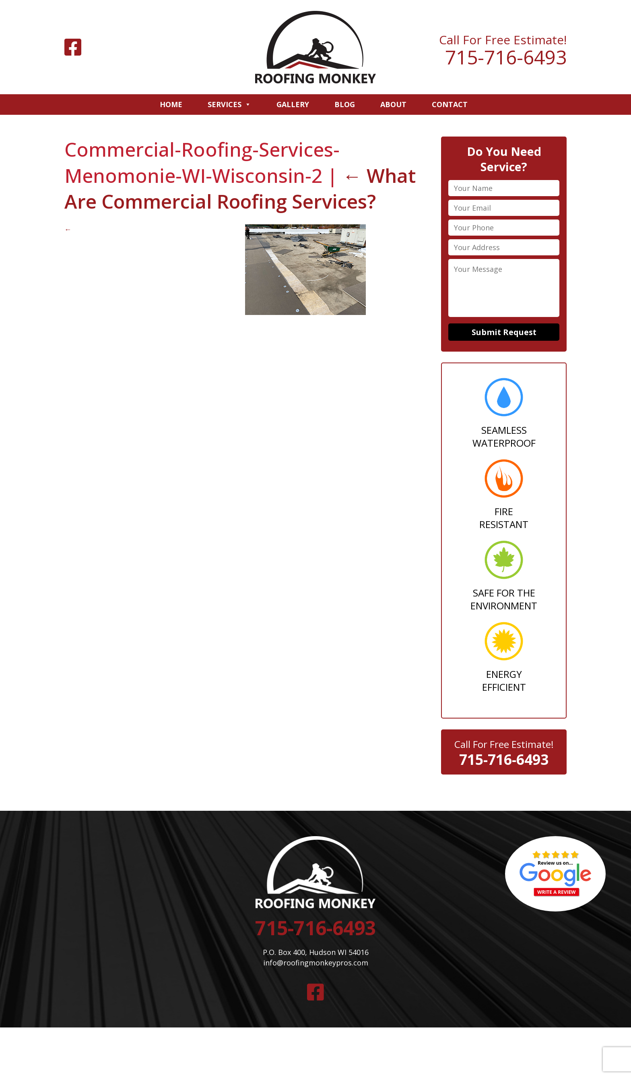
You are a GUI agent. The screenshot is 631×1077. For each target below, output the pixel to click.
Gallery (292, 104)
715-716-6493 (506, 57)
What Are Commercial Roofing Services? (240, 188)
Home (171, 104)
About (393, 104)
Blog (344, 104)
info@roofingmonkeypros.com (315, 964)
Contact (450, 104)
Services (229, 104)
